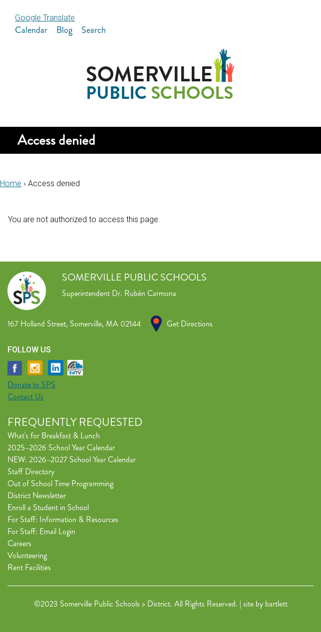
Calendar (31, 29)
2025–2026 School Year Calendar (61, 447)
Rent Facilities (29, 567)
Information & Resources (78, 519)
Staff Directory (30, 471)
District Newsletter (36, 495)
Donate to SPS (31, 384)
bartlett (276, 604)
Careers (19, 543)
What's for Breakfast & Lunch (53, 435)
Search (93, 29)
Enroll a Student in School (48, 507)
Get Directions (190, 323)
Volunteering (27, 555)
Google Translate (45, 17)
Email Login (57, 531)
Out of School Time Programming (60, 483)
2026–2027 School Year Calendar (82, 459)
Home (10, 183)
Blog (64, 29)
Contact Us (25, 396)
